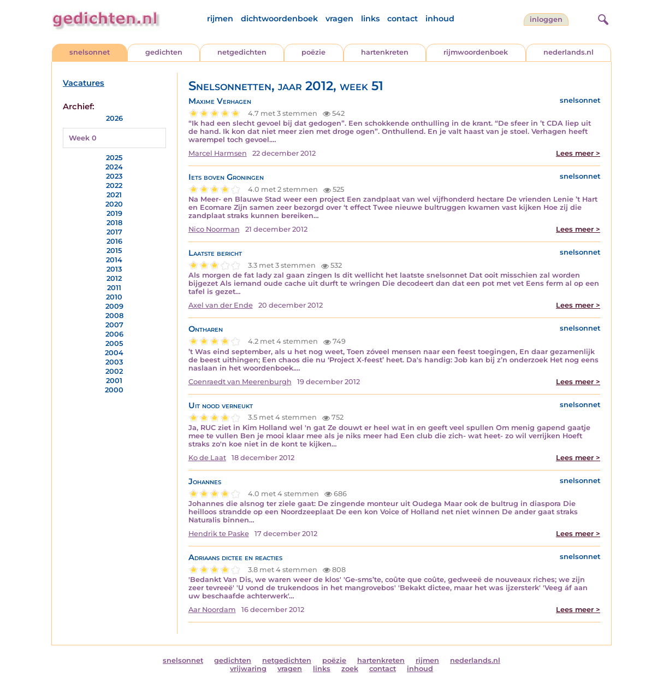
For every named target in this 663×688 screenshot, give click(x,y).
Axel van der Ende (220, 305)
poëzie (313, 52)
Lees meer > (578, 153)
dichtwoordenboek (279, 18)
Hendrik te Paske (218, 534)
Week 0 (83, 138)
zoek (349, 669)
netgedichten (242, 52)
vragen (339, 18)
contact (402, 18)
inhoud (439, 18)
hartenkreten (385, 52)
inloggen (546, 19)
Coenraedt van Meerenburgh (240, 382)
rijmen (220, 18)
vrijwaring (248, 669)
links (370, 18)
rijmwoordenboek (475, 52)
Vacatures (83, 83)
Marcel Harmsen (217, 153)
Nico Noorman (214, 229)
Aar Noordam (212, 609)
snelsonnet (89, 52)
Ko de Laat (207, 458)
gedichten (163, 52)
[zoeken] (602, 18)
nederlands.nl (568, 52)
